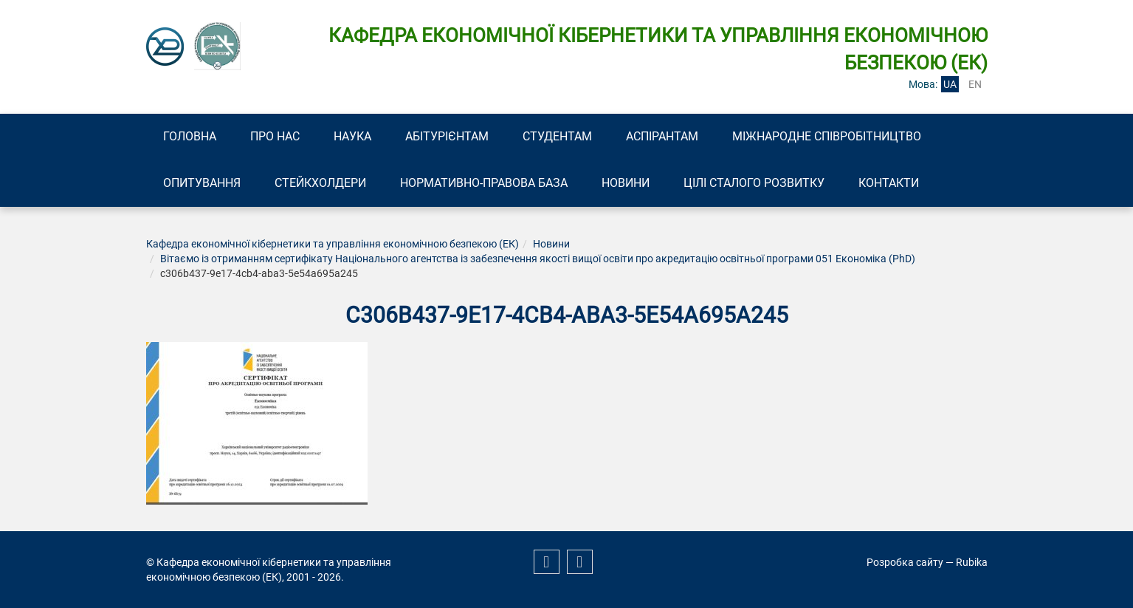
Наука (352, 136)
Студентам (557, 136)
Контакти (888, 183)
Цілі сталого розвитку (753, 183)
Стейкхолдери (320, 183)
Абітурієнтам (447, 136)
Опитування (202, 183)
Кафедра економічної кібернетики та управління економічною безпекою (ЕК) (332, 244)
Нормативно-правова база (484, 183)
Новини (626, 183)
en (975, 84)
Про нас (275, 136)
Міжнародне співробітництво (826, 136)
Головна (189, 136)
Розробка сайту (905, 562)
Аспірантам (662, 136)
